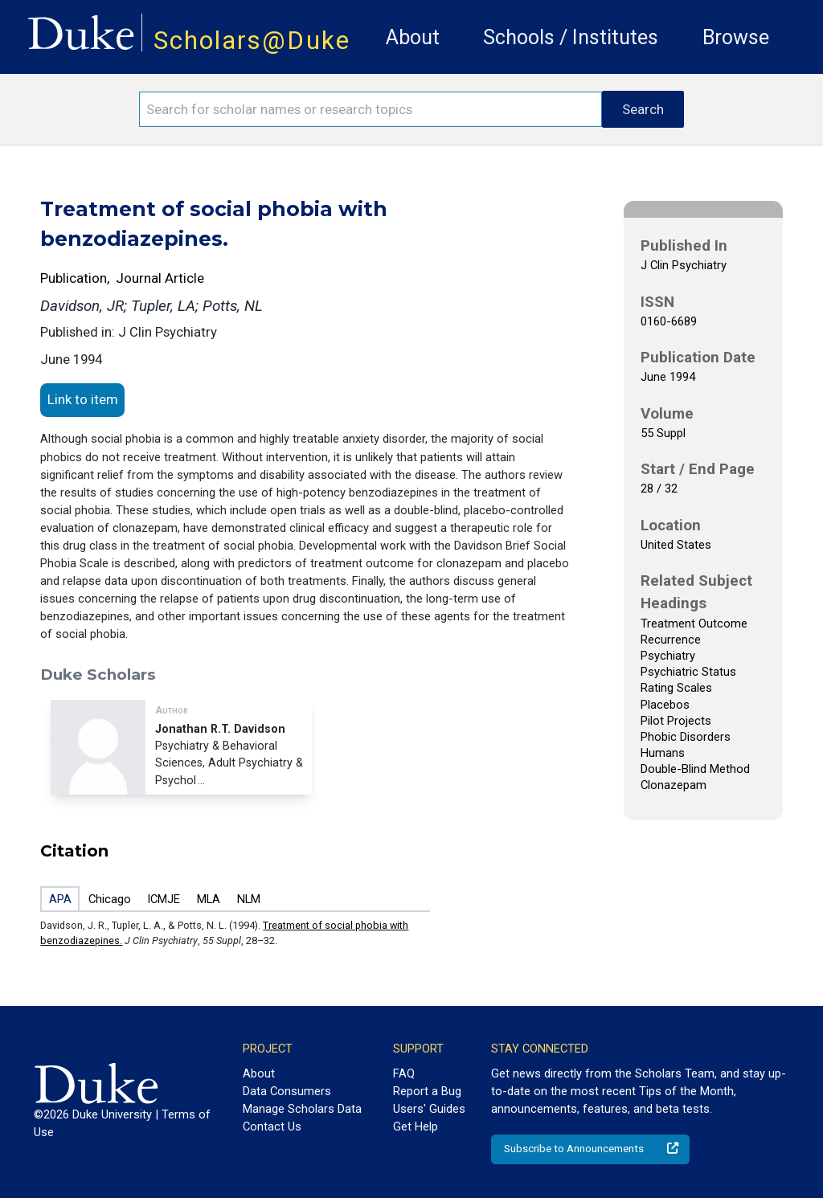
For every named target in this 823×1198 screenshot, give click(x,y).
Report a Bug (427, 1091)
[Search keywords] (370, 109)
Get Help (415, 1126)
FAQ (404, 1073)
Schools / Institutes (570, 37)
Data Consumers (287, 1091)
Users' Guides (429, 1109)
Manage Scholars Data (302, 1109)
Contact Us (272, 1126)
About (413, 37)
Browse (735, 37)
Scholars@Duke (252, 40)
